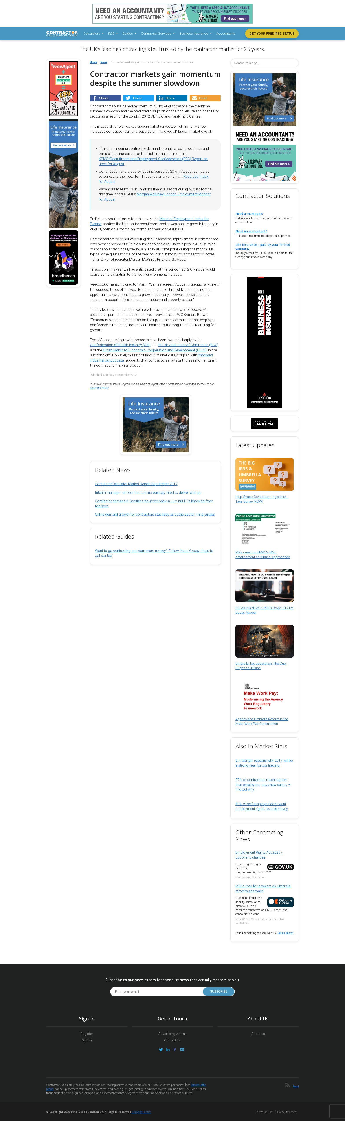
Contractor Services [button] (156, 34)
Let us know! (285, 933)
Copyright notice (141, 1112)
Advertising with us (172, 1034)
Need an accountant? (251, 231)
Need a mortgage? (249, 214)
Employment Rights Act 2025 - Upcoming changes (258, 854)
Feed (296, 1086)
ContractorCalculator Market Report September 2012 (136, 484)
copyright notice (99, 387)
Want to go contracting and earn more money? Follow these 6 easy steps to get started (154, 553)
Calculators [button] (92, 34)
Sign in (87, 1040)
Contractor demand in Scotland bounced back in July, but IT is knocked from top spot (154, 503)
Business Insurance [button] (194, 34)
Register (87, 1034)
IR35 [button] (111, 34)
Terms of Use (263, 1112)
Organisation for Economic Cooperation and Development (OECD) (155, 350)
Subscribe (218, 991)
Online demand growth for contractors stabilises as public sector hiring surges (155, 514)
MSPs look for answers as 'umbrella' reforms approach (263, 888)
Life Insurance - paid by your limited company (262, 246)
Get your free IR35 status (272, 34)
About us (258, 1034)
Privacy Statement (286, 1112)
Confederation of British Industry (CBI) (120, 345)
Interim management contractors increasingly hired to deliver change (148, 492)
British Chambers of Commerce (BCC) (188, 345)
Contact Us (172, 1040)
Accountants (225, 34)
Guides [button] (128, 34)
